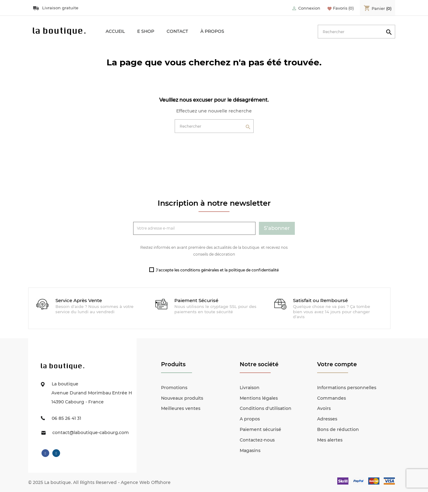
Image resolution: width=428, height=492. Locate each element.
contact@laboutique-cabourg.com (90, 432)
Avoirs (324, 408)
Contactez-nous (257, 440)
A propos (250, 419)
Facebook (45, 453)
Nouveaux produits (182, 398)
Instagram (56, 453)
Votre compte (337, 364)
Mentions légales (259, 398)
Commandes (331, 398)
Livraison (250, 387)
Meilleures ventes (180, 408)
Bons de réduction (338, 429)
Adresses (327, 419)
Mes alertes (330, 440)
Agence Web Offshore (146, 482)
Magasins (250, 450)
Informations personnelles (346, 387)
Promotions (174, 387)
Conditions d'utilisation (265, 408)
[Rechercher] (356, 31)
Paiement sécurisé (260, 429)
